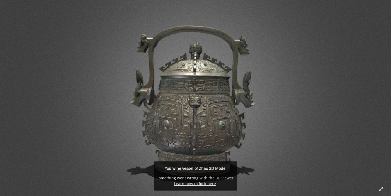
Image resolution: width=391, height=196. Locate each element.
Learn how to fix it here (195, 183)
